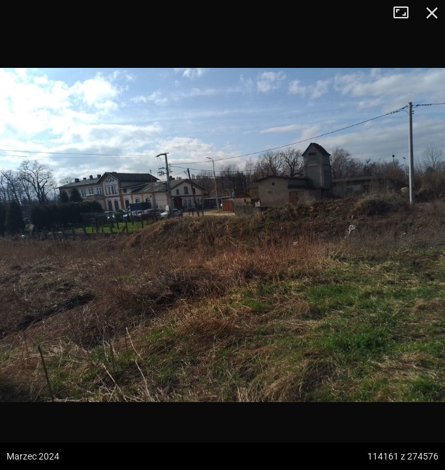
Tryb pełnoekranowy (406, 13)
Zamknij (432, 13)
